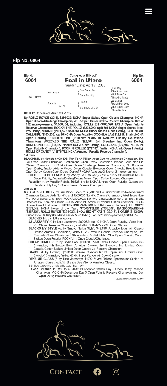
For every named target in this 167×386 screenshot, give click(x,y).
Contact (65, 372)
